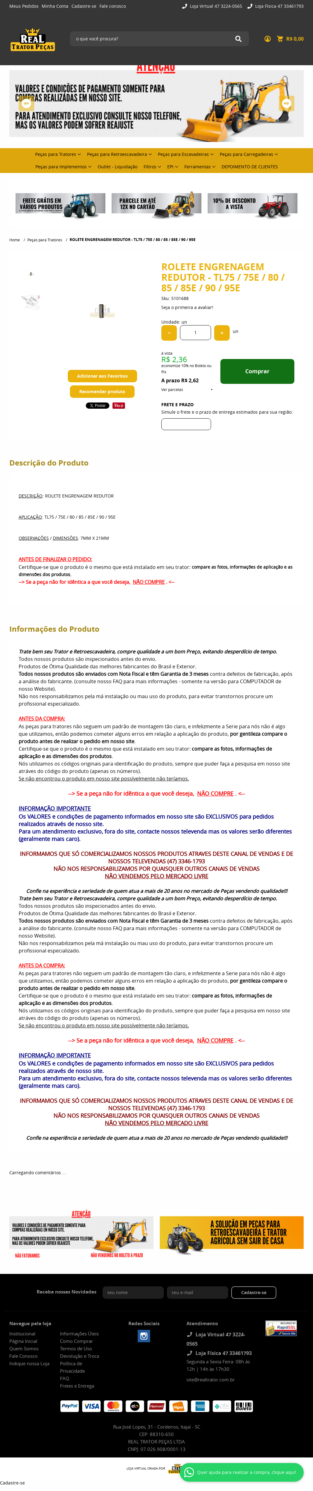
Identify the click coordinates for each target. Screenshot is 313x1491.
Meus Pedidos (24, 6)
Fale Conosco (23, 1356)
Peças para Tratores (55, 154)
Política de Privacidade (72, 1367)
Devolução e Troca (79, 1356)
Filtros (150, 167)
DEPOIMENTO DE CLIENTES (250, 167)
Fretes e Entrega (77, 1386)
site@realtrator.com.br (210, 1379)
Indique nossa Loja (29, 1363)
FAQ (64, 1378)
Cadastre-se (83, 6)
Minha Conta (55, 6)
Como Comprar (76, 1341)
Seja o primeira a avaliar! (187, 307)
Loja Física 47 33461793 (279, 6)
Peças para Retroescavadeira (117, 154)
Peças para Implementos (61, 167)
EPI (170, 167)
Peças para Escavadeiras (183, 154)
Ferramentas (197, 167)
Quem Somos (24, 1348)
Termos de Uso (76, 1348)
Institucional (22, 1333)
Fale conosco (112, 6)
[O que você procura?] (238, 38)
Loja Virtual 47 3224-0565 (215, 6)
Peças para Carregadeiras (246, 154)
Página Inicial (23, 1341)
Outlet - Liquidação (117, 167)
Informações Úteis (79, 1333)
